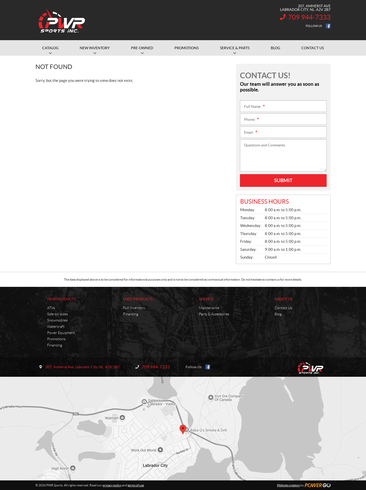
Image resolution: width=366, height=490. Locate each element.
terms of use (136, 485)
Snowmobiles (57, 320)
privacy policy (112, 485)
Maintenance (209, 308)
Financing (54, 345)
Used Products (138, 299)
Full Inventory (134, 308)
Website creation (288, 485)
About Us (283, 299)
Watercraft (55, 326)
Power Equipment (61, 333)
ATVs (51, 308)
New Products (61, 299)
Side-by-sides (57, 314)
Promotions (56, 339)
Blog (278, 314)
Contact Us (283, 308)
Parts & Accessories (214, 314)
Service (206, 299)
